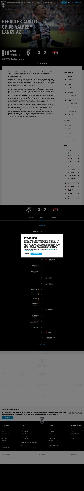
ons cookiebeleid (50, 249)
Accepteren (36, 253)
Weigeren (27, 253)
